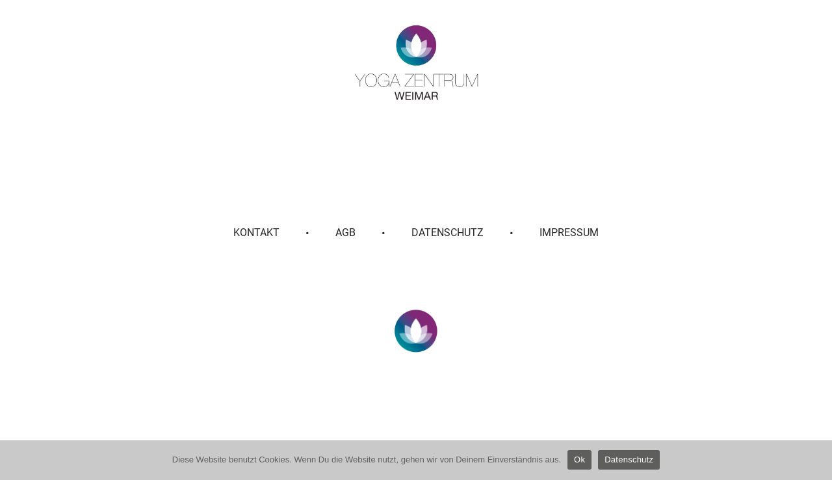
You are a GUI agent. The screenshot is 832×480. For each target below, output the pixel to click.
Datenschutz (447, 232)
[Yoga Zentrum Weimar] (416, 62)
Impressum (569, 232)
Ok (579, 459)
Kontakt (256, 232)
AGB (345, 232)
